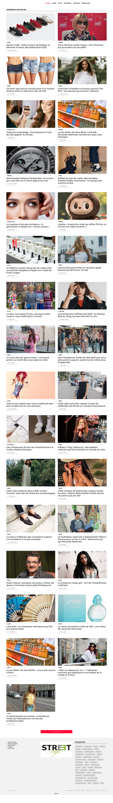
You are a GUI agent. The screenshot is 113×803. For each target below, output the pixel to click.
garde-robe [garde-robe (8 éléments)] (92, 767)
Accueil (48, 7)
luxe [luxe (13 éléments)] (87, 769)
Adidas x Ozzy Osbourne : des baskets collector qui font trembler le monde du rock (81, 455)
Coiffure (76, 7)
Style (60, 7)
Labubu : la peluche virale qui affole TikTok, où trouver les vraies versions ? (82, 232)
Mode (54, 7)
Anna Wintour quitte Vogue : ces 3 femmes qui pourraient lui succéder (80, 53)
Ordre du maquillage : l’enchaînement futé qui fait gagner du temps (28, 140)
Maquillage (85, 7)
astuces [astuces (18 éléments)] (103, 753)
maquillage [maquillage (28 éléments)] (80, 772)
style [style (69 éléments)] (89, 780)
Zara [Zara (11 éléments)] (90, 790)
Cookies (10, 754)
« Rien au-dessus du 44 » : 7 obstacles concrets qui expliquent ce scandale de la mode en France (80, 679)
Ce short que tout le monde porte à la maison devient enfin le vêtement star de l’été (30, 97)
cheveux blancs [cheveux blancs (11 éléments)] (90, 759)
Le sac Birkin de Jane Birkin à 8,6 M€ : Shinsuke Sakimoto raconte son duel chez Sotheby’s (80, 142)
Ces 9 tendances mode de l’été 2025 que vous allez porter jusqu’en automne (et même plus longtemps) (82, 367)
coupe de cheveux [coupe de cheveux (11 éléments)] (81, 767)
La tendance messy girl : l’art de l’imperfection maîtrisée (82, 591)
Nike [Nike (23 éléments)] (84, 774)
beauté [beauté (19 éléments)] (78, 756)
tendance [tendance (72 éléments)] (79, 782)
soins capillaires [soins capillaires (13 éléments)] (81, 780)
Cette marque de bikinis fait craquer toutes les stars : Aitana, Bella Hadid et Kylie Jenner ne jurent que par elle (81, 500)
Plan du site (11, 755)
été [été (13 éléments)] (103, 790)
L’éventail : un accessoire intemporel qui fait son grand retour (29, 635)
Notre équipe (11, 752)
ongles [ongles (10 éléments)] (90, 774)
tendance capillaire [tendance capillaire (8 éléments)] (90, 782)
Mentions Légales (13, 751)
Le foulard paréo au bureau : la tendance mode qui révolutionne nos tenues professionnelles (27, 726)
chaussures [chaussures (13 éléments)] (80, 759)
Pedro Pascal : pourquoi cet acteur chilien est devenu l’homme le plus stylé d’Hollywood (30, 591)
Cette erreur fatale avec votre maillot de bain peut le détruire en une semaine (29, 412)
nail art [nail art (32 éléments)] (78, 774)
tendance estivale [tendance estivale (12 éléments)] (81, 785)
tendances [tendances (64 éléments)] (79, 788)
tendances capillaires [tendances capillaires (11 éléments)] (90, 788)
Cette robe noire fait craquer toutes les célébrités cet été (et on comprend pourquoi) (81, 412)
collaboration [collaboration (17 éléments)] (80, 761)
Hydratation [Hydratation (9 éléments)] (80, 769)
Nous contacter (12, 749)
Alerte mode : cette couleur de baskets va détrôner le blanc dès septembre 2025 (28, 53)
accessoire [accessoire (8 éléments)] (79, 753)
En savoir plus (56, 739)
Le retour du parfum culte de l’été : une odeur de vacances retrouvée (82, 635)
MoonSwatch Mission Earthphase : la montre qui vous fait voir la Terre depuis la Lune (30, 186)
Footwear (67, 7)
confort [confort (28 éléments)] (100, 761)
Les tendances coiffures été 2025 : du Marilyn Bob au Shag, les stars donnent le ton (81, 322)
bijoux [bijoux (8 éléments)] (96, 756)
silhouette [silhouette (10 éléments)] (84, 777)
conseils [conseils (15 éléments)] (79, 764)
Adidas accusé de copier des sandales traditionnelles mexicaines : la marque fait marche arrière (80, 188)
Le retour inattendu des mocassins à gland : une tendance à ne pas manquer (29, 545)
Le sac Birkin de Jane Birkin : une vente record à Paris (30, 678)
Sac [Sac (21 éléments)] (78, 777)
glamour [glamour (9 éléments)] (100, 767)
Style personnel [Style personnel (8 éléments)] (97, 780)
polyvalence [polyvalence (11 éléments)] (99, 774)
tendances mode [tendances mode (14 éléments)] (81, 790)
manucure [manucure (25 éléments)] (94, 769)
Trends (61, 49)
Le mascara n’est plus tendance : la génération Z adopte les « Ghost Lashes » (27, 232)
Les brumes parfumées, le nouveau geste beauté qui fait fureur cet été (79, 276)
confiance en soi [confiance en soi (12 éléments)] (91, 761)
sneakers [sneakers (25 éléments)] (92, 777)
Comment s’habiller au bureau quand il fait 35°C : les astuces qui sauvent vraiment (80, 97)
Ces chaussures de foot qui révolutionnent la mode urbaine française (29, 455)
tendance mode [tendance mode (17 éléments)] (93, 785)
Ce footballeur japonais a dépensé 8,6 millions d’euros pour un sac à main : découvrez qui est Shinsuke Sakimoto (82, 546)
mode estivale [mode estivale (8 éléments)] (95, 772)
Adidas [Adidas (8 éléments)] (96, 753)
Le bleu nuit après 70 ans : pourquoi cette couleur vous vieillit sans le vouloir (28, 322)
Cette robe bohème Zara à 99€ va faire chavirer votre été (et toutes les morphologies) (30, 499)
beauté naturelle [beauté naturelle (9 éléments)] (87, 756)
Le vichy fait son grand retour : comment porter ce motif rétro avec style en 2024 (27, 366)
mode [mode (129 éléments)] (87, 772)
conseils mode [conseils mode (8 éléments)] (87, 764)
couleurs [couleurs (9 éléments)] (97, 764)
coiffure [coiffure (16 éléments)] (99, 759)
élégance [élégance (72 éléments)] (96, 790)
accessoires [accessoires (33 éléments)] (88, 753)
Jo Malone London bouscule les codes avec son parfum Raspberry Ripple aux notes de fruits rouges (29, 277)
